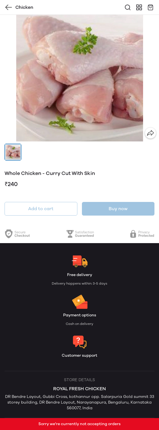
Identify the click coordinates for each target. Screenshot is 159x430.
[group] (79, 78)
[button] (13, 152)
